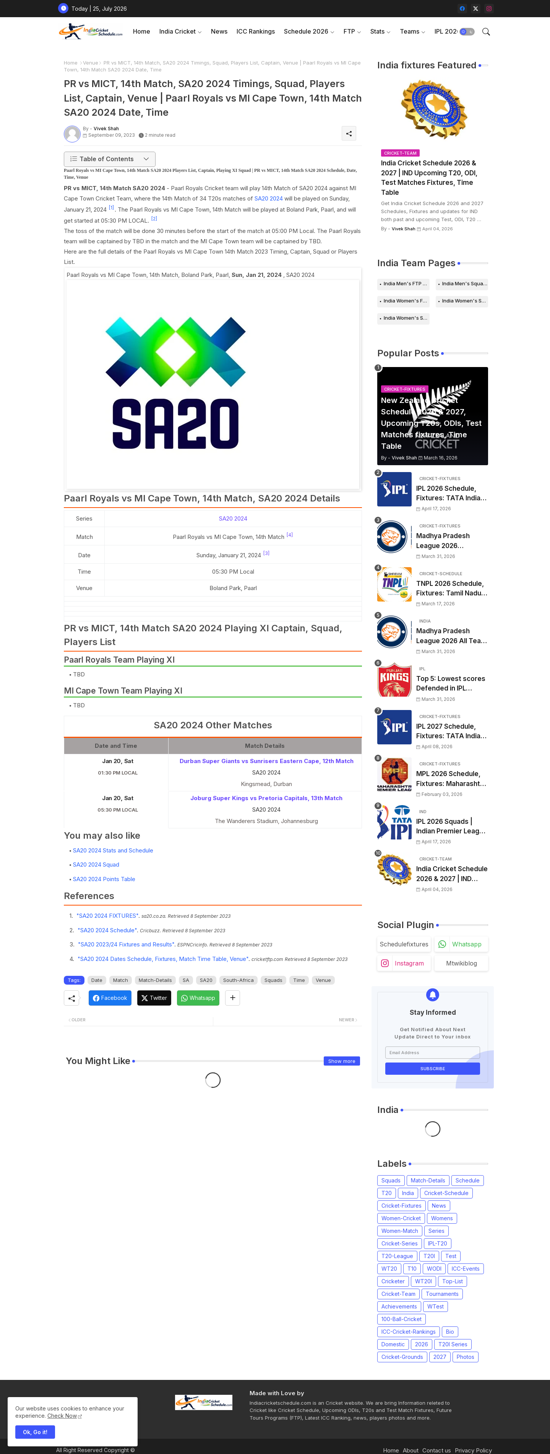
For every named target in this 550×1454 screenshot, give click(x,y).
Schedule (468, 1180)
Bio (450, 1331)
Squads (273, 980)
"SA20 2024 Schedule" (107, 930)
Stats (377, 31)
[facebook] (462, 8)
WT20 (389, 1268)
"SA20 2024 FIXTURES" (107, 915)
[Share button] (232, 998)
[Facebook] (110, 998)
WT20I (423, 1281)
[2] (154, 219)
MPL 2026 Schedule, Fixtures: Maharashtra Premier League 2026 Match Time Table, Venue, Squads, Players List (451, 779)
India (408, 1193)
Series (436, 1231)
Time (299, 980)
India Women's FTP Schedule (407, 301)
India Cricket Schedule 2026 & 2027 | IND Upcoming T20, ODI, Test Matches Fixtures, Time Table (429, 177)
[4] (290, 535)
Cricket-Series (399, 1243)
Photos (465, 1357)
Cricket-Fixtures (401, 1205)
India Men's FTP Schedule (407, 283)
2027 (439, 1357)
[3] (266, 553)
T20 (386, 1193)
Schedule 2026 (306, 31)
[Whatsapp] (198, 998)
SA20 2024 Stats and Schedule (113, 850)
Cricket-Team (398, 1294)
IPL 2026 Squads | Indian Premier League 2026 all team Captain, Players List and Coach (451, 827)
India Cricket (177, 31)
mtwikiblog (461, 963)
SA (186, 980)
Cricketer (393, 1281)
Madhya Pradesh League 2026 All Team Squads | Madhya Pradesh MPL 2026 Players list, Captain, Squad (451, 636)
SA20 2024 (269, 198)
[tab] (141, 31)
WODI (434, 1268)
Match (120, 980)
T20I (429, 1256)
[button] (467, 32)
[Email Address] (432, 1052)
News (219, 31)
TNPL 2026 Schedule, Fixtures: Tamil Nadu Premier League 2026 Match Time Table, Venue (450, 589)
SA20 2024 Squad (96, 864)
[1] (111, 207)
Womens (442, 1218)
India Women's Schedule (465, 301)
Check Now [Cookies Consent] (62, 1415)
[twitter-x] (475, 8)
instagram (409, 963)
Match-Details (155, 980)
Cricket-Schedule (446, 1193)
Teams (409, 31)
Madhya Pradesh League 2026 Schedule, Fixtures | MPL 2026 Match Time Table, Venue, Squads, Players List (451, 541)
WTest (435, 1306)
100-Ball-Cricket (401, 1319)
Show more (341, 1061)
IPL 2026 (448, 31)
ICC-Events (466, 1268)
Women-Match (399, 1231)
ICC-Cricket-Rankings (408, 1331)
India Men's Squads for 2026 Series (465, 283)
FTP (349, 31)
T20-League (397, 1256)
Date (96, 980)
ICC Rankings (256, 31)
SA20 (206, 980)
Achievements (399, 1306)
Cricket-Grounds (402, 1357)
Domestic (393, 1344)
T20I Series (452, 1344)
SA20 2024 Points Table (104, 879)
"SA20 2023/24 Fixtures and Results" (126, 944)
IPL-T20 (437, 1243)
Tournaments (442, 1294)
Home (141, 31)
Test (450, 1256)
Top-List (452, 1281)
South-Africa (238, 980)
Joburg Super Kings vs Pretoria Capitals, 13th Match (266, 798)
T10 (412, 1268)
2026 (421, 1344)
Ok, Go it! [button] (35, 1432)
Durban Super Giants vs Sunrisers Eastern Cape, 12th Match (267, 761)
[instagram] (489, 8)
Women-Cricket (401, 1218)
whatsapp (467, 944)
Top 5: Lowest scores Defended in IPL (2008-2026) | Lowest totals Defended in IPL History (451, 684)
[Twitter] (154, 998)
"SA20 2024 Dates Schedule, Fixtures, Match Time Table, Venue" (163, 958)
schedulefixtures (404, 944)
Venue (90, 63)
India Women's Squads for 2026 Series (407, 318)
